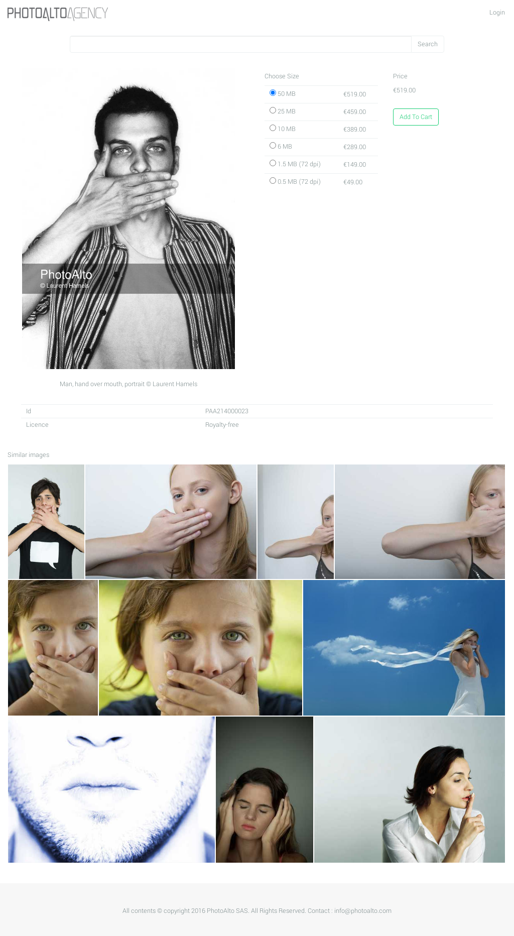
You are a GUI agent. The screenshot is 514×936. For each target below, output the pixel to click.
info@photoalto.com (363, 910)
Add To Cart (416, 117)
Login (497, 12)
